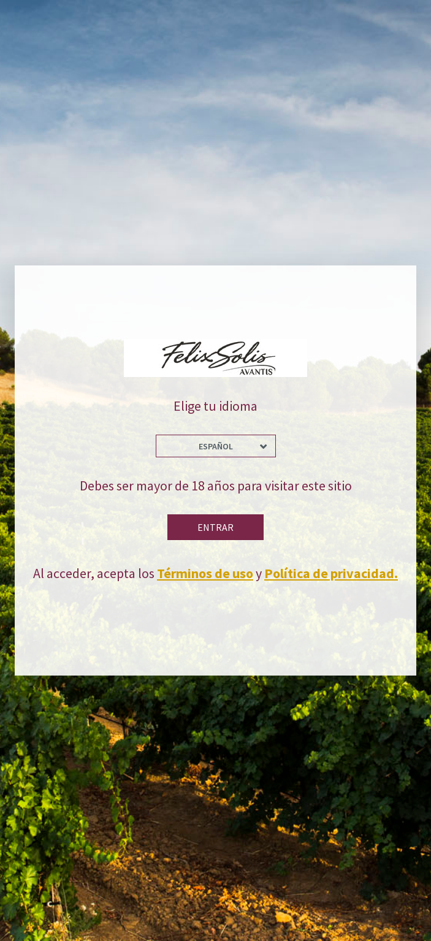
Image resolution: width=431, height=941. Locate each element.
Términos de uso (205, 573)
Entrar (215, 527)
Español (216, 446)
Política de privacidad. (331, 573)
